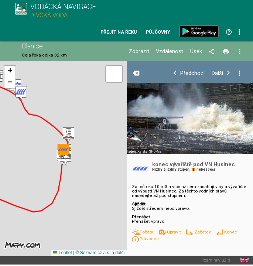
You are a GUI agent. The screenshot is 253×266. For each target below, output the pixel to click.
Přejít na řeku (118, 32)
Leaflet (62, 252)
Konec (230, 232)
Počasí (147, 232)
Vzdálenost (169, 51)
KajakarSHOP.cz (149, 151)
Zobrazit (139, 51)
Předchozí (192, 73)
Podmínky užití (215, 260)
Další (217, 73)
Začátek (203, 232)
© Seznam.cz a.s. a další (100, 252)
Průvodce (149, 238)
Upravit (174, 232)
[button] (68, 135)
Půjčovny (158, 32)
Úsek (196, 51)
